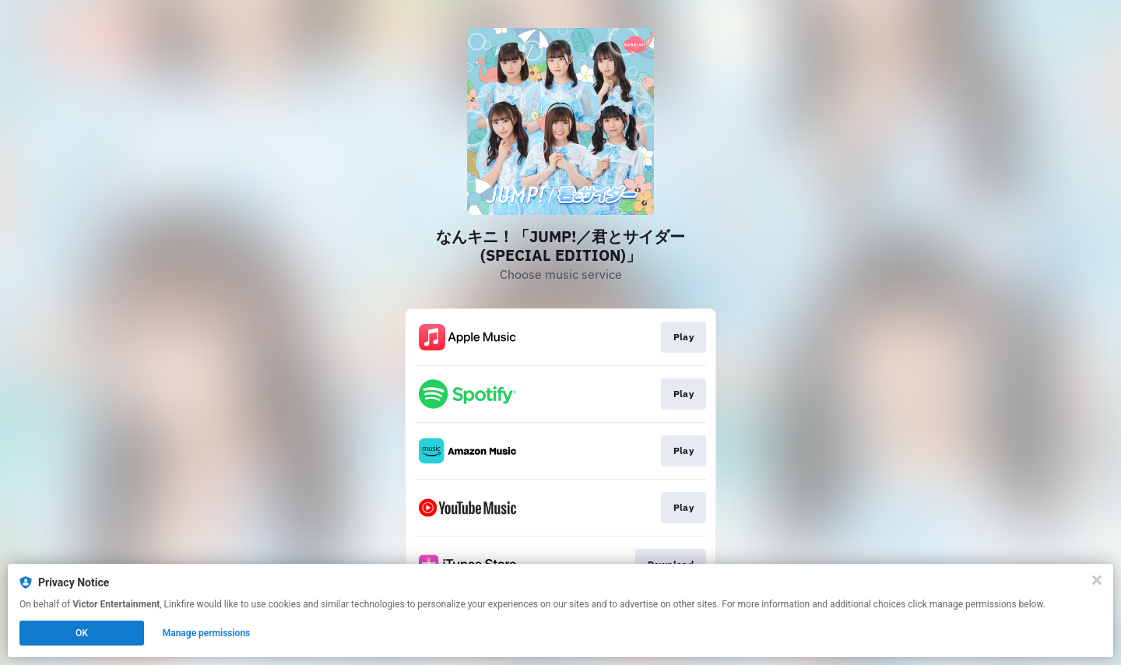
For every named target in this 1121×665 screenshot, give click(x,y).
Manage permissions (207, 633)
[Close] (1096, 580)
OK (82, 633)
